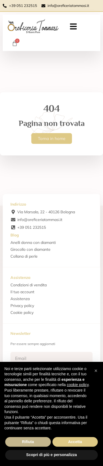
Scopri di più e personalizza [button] (51, 454)
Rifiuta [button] (28, 442)
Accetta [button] (75, 442)
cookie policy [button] (77, 385)
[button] (73, 26)
